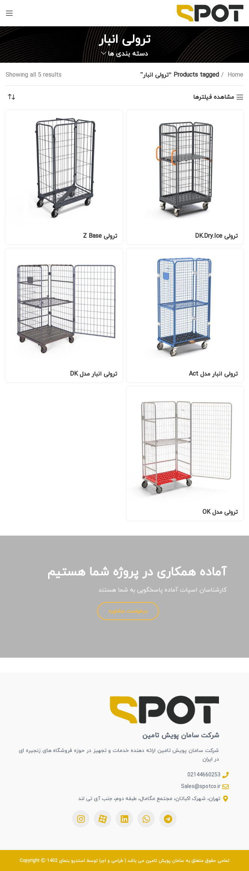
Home (234, 75)
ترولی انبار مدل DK (93, 373)
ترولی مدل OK (220, 512)
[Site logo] (209, 12)
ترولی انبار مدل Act (213, 373)
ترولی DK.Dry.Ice (216, 236)
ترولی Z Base (100, 236)
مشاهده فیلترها (213, 97)
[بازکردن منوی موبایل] (9, 13)
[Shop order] (11, 97)
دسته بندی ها (128, 53)
